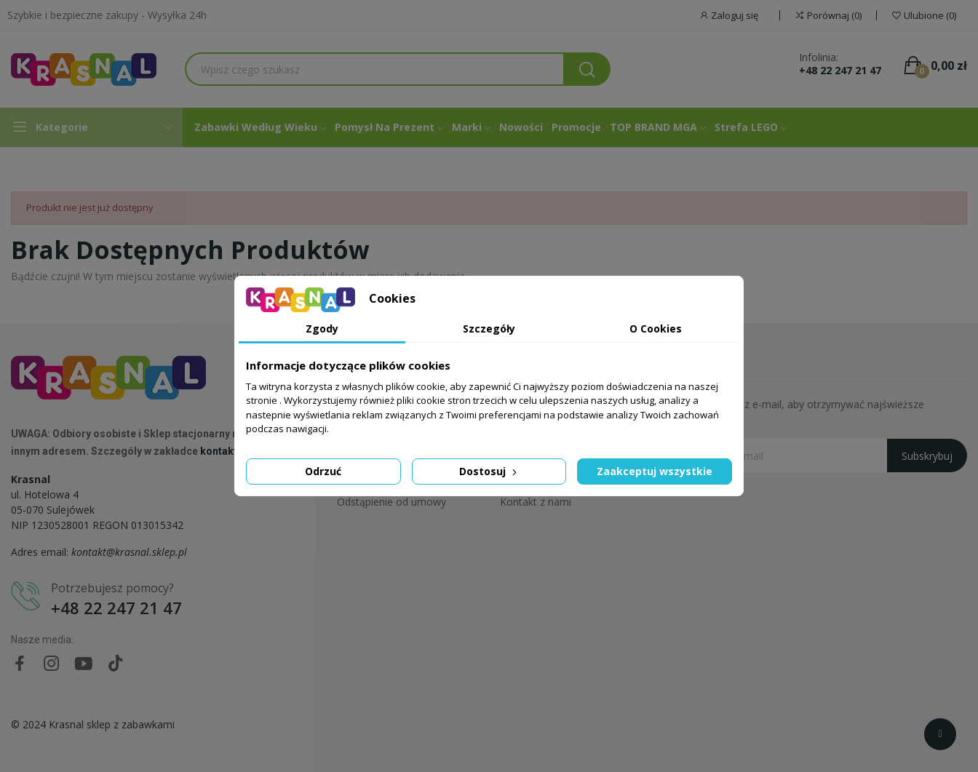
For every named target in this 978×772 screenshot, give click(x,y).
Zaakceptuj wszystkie (654, 471)
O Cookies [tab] (655, 328)
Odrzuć (323, 471)
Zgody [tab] (322, 328)
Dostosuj (489, 471)
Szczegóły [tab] (489, 328)
